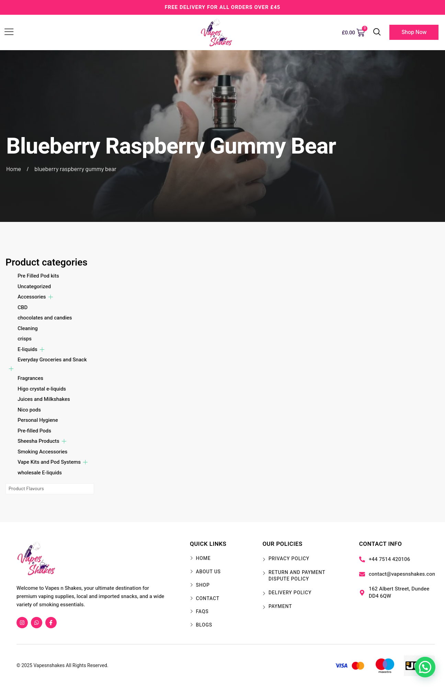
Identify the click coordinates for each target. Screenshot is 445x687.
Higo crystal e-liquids (42, 389)
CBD (22, 307)
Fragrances (30, 378)
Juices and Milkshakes (44, 399)
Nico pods (29, 410)
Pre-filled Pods (34, 431)
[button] (425, 667)
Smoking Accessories (42, 451)
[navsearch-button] (377, 32)
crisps (25, 338)
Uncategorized (34, 286)
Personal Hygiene (38, 420)
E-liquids (27, 349)
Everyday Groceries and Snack (52, 359)
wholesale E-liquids (40, 472)
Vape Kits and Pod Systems (49, 462)
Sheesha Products (38, 441)
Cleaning (28, 328)
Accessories (32, 297)
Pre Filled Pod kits (38, 276)
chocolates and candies (45, 318)
